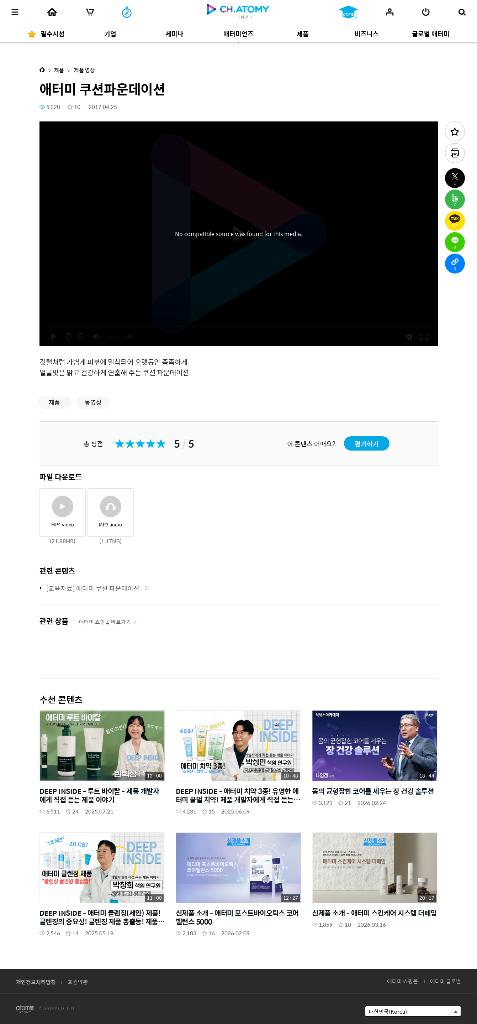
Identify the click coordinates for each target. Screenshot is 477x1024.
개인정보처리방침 (36, 982)
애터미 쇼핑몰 (402, 981)
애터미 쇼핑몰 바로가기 (108, 622)
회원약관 (78, 982)
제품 (59, 70)
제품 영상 (84, 70)
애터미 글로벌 (445, 981)
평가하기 (367, 443)
